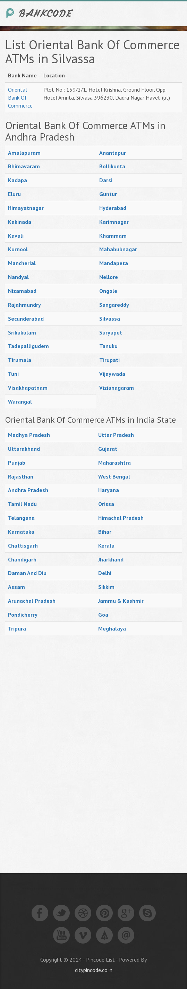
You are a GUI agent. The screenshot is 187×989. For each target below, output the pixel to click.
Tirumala (19, 359)
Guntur (108, 194)
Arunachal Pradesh (32, 600)
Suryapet (110, 332)
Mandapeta (113, 263)
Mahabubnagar (118, 249)
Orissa (106, 503)
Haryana (108, 490)
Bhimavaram (24, 166)
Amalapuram (24, 152)
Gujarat (107, 448)
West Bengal (114, 476)
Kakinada (19, 221)
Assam (16, 586)
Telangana (21, 517)
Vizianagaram (116, 387)
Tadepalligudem (28, 346)
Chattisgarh (23, 545)
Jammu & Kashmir (121, 600)
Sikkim (106, 586)
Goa (103, 614)
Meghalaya (112, 628)
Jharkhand (111, 559)
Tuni (13, 373)
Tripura (17, 628)
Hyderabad (112, 207)
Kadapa (17, 180)
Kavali (16, 235)
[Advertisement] (57, 746)
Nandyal (18, 276)
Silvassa (109, 318)
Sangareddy (114, 304)
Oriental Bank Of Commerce (20, 97)
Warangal (20, 401)
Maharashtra (114, 462)
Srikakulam (22, 332)
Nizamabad (22, 290)
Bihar (104, 531)
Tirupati (109, 359)
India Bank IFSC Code (40, 13)
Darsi (105, 180)
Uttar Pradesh (116, 434)
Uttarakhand (24, 448)
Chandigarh (22, 559)
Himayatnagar (26, 207)
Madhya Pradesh (29, 434)
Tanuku (108, 346)
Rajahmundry (24, 304)
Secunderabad (26, 318)
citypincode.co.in (93, 969)
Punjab (16, 462)
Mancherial (22, 263)
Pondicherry (22, 614)
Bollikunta (112, 166)
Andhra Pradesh (28, 490)
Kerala (106, 545)
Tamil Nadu (22, 503)
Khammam (113, 235)
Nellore (108, 276)
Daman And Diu (27, 572)
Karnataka (21, 531)
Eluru (14, 194)
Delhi (104, 572)
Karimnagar (114, 221)
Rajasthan (20, 476)
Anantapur (112, 152)
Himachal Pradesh (121, 517)
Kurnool (18, 249)
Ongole (108, 290)
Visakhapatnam (28, 387)
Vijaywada (112, 373)
